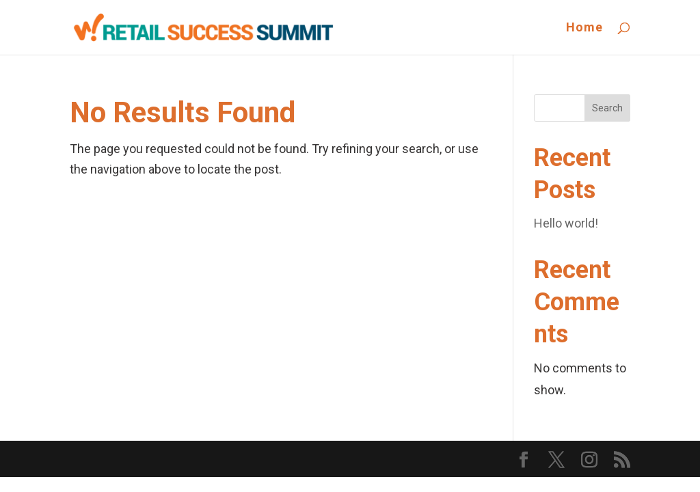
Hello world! (566, 223)
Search (607, 107)
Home (584, 28)
